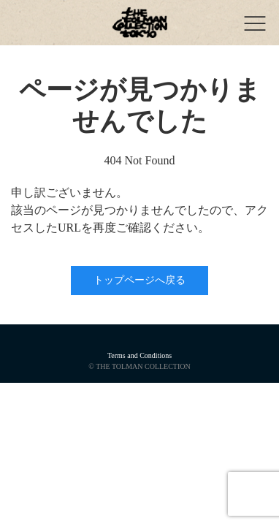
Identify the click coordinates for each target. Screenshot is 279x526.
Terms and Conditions (139, 355)
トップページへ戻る (139, 280)
